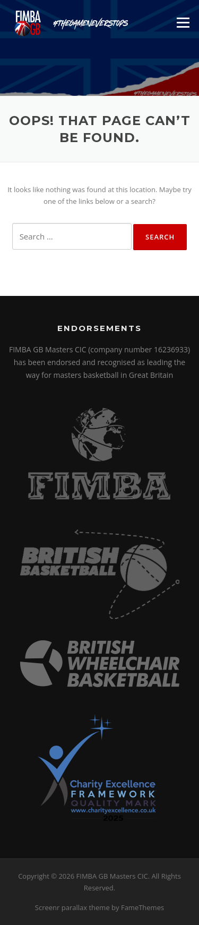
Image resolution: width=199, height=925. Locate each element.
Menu (183, 22)
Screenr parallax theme (72, 907)
